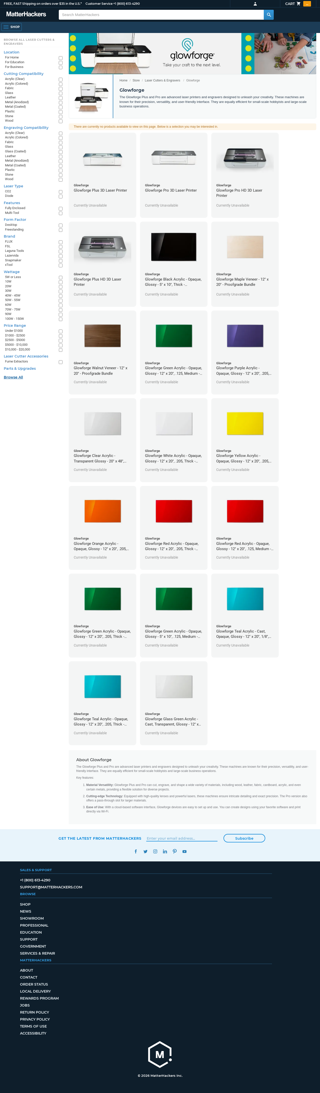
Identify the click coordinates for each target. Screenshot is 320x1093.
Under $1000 (14, 331)
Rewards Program (39, 998)
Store (136, 80)
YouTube (184, 851)
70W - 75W (12, 309)
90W (8, 314)
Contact (28, 977)
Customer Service (99, 3)
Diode (9, 196)
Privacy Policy (35, 1019)
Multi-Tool (12, 213)
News (25, 911)
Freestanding (14, 229)
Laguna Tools (14, 251)
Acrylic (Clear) (15, 79)
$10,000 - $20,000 (17, 349)
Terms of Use (33, 1026)
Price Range (15, 325)
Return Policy (34, 1012)
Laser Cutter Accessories (26, 356)
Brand (9, 236)
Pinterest (174, 851)
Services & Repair (37, 953)
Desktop (11, 225)
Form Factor (15, 219)
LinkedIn (164, 851)
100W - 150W (14, 319)
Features (12, 203)
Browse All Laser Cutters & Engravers (29, 41)
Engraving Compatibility (26, 127)
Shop (25, 904)
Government (33, 946)
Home (124, 80)
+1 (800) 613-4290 (126, 3)
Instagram (155, 851)
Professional (34, 925)
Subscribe (244, 838)
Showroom (32, 918)
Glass (9, 93)
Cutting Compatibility (24, 73)
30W (8, 291)
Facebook (135, 851)
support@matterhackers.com (51, 887)
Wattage (12, 272)
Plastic (10, 111)
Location (12, 52)
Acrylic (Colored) (16, 83)
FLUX (8, 241)
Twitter (145, 851)
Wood (9, 120)
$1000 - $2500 (15, 335)
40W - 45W (12, 295)
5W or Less (13, 277)
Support (29, 939)
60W (8, 305)
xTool (8, 265)
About (26, 970)
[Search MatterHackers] (269, 15)
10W (8, 281)
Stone (9, 116)
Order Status (34, 984)
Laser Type (13, 186)
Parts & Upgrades (20, 368)
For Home (12, 57)
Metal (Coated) (15, 106)
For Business (14, 67)
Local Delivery (35, 991)
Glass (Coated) (15, 151)
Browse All (13, 377)
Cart (298, 3)
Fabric (9, 88)
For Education (14, 62)
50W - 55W (12, 300)
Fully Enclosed (15, 208)
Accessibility (33, 1033)
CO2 (8, 191)
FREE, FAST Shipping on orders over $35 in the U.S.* (43, 3)
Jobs (25, 1005)
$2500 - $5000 (15, 340)
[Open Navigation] (11, 27)
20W (8, 286)
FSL (7, 246)
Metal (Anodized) (17, 102)
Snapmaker (13, 260)
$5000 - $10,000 (16, 345)
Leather (10, 97)
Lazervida (11, 255)
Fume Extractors (16, 361)
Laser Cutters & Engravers (162, 80)
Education (31, 932)
